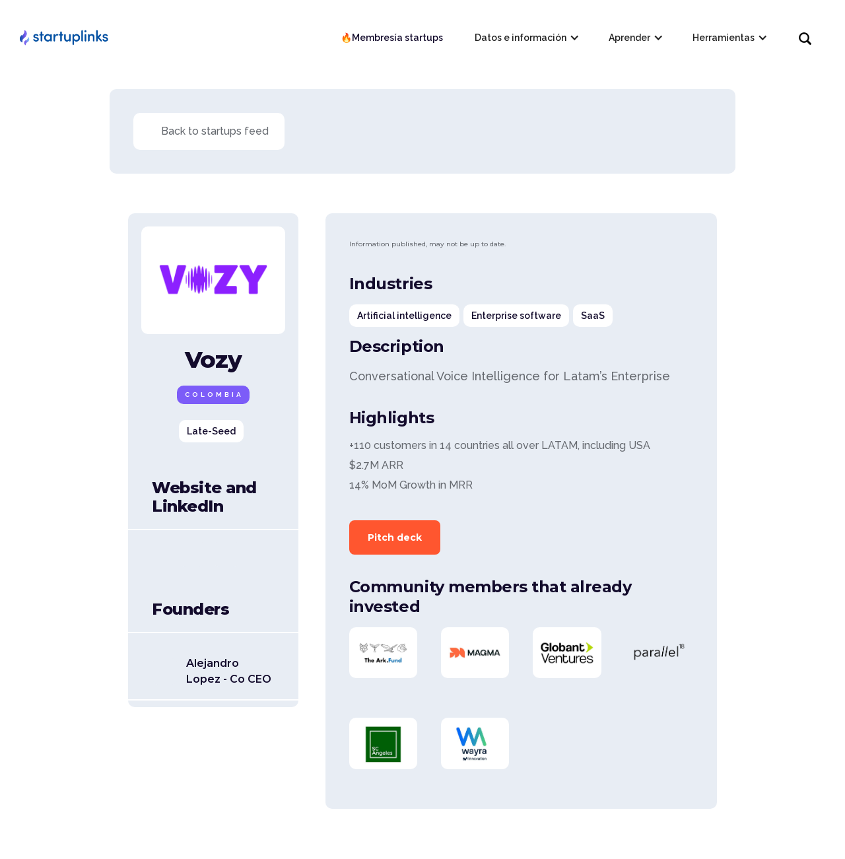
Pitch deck (395, 537)
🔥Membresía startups (392, 37)
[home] (63, 38)
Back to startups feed (215, 131)
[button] (526, 37)
